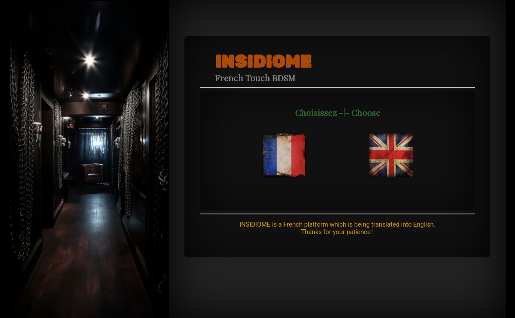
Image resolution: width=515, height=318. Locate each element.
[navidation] (284, 146)
